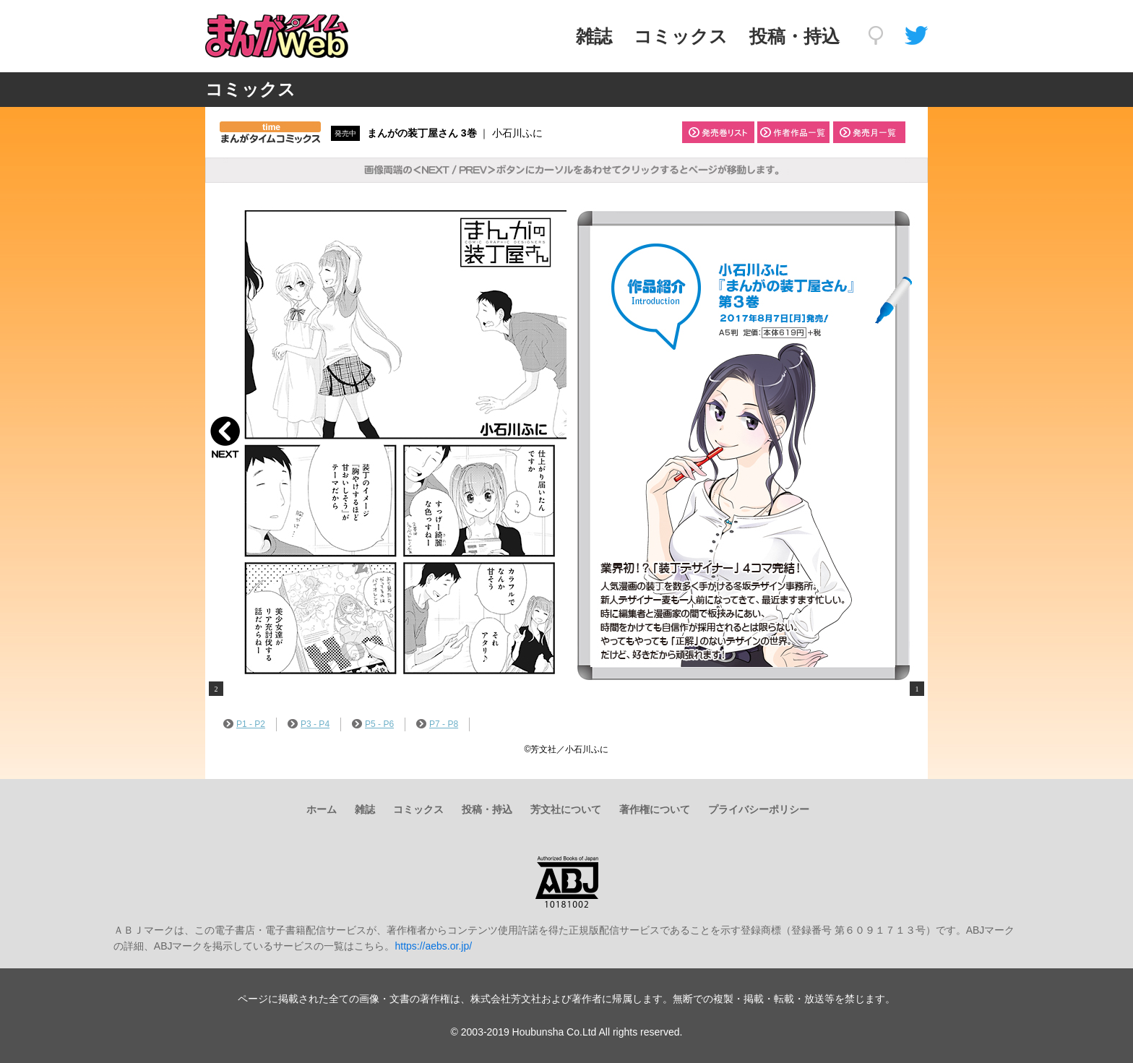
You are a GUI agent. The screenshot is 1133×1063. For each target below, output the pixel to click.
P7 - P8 (437, 724)
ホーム (321, 809)
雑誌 (594, 36)
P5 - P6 (373, 724)
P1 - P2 (244, 724)
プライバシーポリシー (758, 809)
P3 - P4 (308, 724)
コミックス (681, 36)
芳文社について (565, 809)
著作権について (654, 809)
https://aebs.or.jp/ (433, 946)
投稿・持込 (794, 36)
